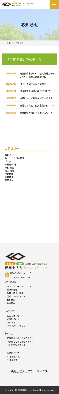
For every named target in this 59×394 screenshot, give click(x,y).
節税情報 (9, 176)
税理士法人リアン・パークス (29, 371)
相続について (13, 352)
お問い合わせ (13, 318)
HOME (10, 43)
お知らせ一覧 (13, 315)
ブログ (8, 161)
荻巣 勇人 (9, 180)
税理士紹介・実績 (15, 293)
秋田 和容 (9, 170)
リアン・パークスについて (19, 286)
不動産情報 (10, 164)
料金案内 (11, 303)
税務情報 (9, 173)
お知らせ (9, 155)
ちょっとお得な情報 (15, 158)
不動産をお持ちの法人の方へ (20, 338)
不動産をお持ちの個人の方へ (20, 341)
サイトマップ (13, 322)
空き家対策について (16, 344)
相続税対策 (14, 356)
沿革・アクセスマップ (17, 296)
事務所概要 (12, 289)
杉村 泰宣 (9, 167)
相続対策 (13, 359)
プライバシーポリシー (17, 325)
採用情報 (11, 299)
